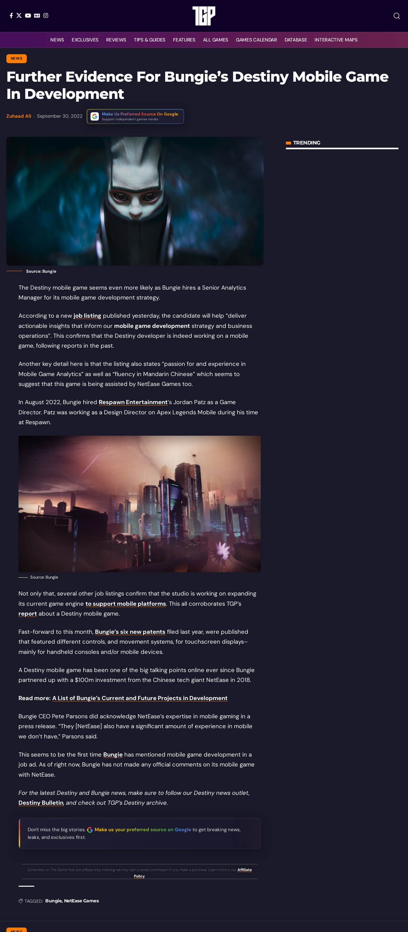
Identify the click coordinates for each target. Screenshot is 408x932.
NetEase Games (81, 901)
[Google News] (37, 15)
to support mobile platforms (125, 604)
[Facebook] (11, 15)
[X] (19, 15)
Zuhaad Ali (18, 116)
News (17, 58)
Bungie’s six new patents (130, 632)
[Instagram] (46, 15)
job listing (87, 316)
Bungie (113, 754)
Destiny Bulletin (40, 803)
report (27, 614)
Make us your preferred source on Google (143, 829)
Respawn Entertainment (133, 402)
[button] (397, 16)
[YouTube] (28, 15)
